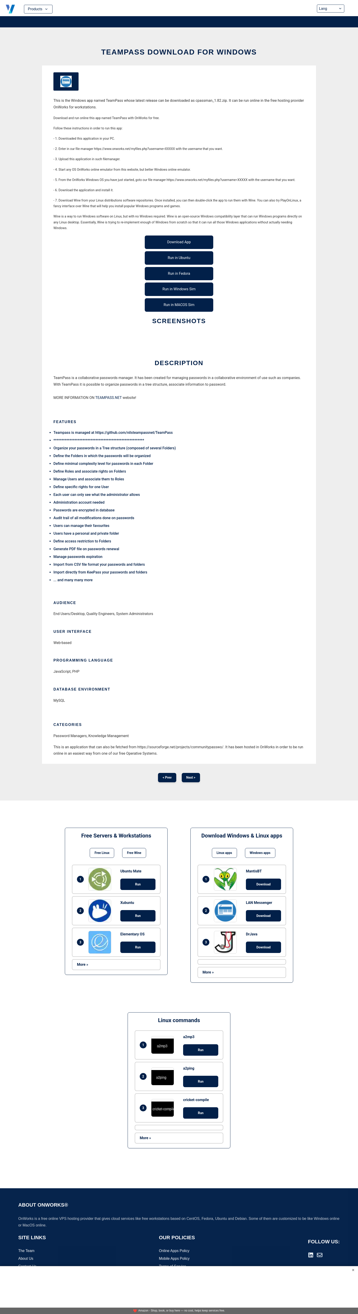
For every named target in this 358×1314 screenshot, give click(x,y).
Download (263, 884)
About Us (25, 1259)
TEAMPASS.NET (108, 397)
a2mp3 (189, 1037)
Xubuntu (127, 902)
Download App (179, 242)
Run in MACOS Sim (179, 305)
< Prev (167, 777)
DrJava (251, 934)
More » (82, 964)
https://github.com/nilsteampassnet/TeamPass (134, 432)
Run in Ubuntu (179, 258)
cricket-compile (196, 1100)
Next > (190, 777)
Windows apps (260, 853)
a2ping (188, 1068)
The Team (26, 1251)
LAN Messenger (259, 902)
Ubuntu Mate (130, 871)
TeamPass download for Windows (179, 52)
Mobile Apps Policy (174, 1259)
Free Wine (134, 853)
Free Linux (102, 853)
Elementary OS (132, 934)
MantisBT (254, 871)
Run (138, 884)
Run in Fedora (179, 273)
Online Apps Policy (174, 1251)
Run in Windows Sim (179, 289)
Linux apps (224, 853)
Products (38, 9)
